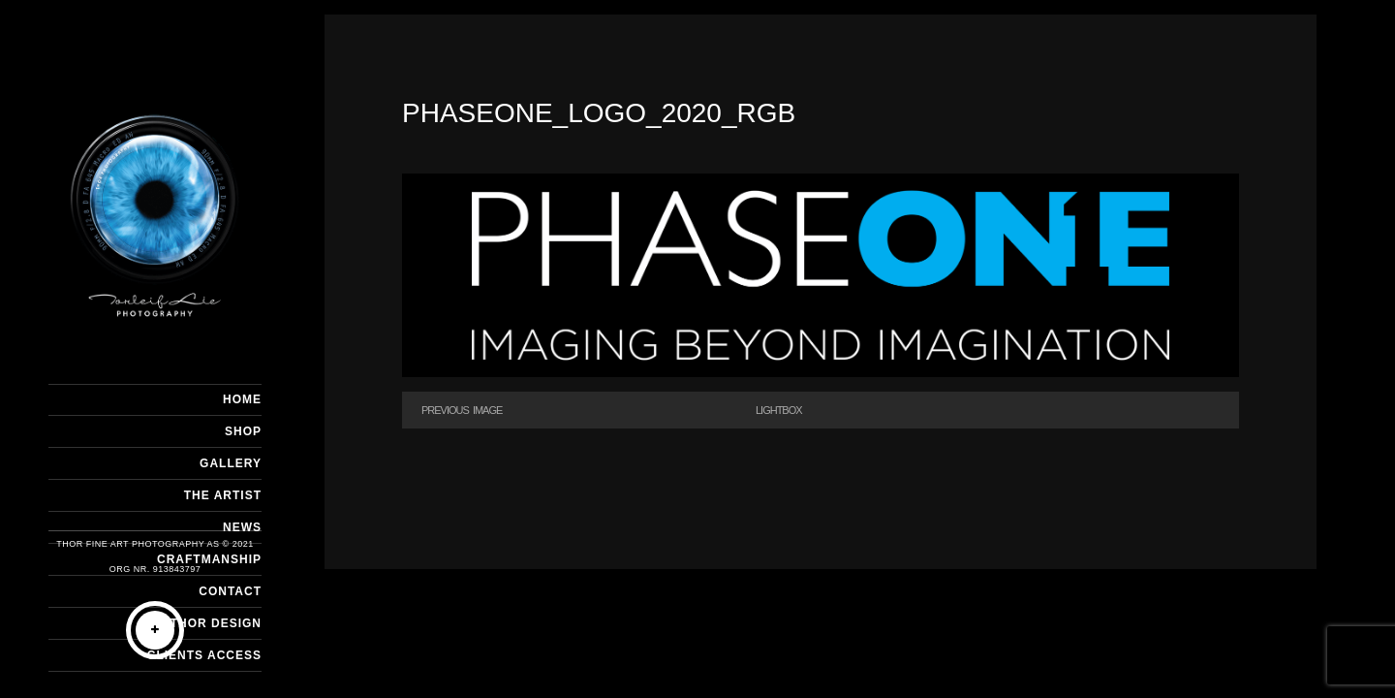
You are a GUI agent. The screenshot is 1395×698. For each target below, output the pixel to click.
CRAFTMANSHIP (209, 559)
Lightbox (779, 410)
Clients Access (204, 655)
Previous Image (461, 410)
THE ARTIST (223, 495)
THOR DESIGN (216, 623)
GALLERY (231, 463)
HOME (242, 399)
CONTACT (230, 591)
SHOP (243, 431)
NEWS (242, 527)
